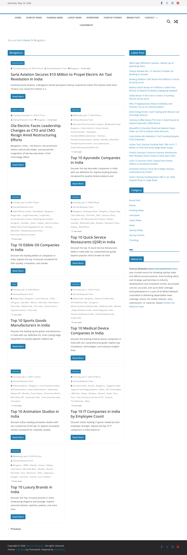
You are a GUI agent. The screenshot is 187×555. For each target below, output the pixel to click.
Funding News (55, 17)
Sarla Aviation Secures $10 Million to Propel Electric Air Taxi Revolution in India (61, 76)
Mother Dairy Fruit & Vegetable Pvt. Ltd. (27, 227)
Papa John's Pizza (112, 223)
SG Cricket (38, 306)
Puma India (15, 306)
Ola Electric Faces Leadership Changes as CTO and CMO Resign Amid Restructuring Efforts (36, 132)
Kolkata (96, 139)
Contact (150, 17)
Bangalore (77, 211)
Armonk (91, 385)
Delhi (98, 215)
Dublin (101, 389)
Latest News (75, 17)
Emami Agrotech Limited (21, 219)
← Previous (14, 529)
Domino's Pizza (108, 215)
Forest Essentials (78, 132)
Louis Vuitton (16, 469)
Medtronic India (106, 306)
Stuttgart (14, 477)
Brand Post (133, 17)
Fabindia (33, 465)
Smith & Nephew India (104, 314)
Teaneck (108, 397)
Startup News (34, 17)
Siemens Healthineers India (82, 314)
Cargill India (44, 215)
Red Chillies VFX (17, 397)
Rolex (40, 473)
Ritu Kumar (31, 473)
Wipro (87, 401)
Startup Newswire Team (57, 68)
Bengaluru (75, 68)
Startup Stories (113, 17)
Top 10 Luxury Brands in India (31, 489)
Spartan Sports (50, 306)
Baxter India (78, 298)
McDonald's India (87, 223)
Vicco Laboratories (101, 143)
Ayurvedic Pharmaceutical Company (88, 124)
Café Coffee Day (77, 215)
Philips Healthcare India (81, 310)
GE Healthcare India (79, 302)
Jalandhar (25, 302)
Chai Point (90, 215)
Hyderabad (52, 389)
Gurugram (15, 223)
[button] (156, 18)
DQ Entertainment (18, 389)
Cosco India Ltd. (42, 298)
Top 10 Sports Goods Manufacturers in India (30, 323)
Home (18, 17)
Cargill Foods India (30, 215)
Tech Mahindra (77, 401)
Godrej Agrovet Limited (42, 219)
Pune (73, 397)
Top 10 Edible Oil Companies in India (35, 247)
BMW (26, 465)
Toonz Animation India (50, 397)
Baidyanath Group (112, 124)
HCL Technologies (113, 389)
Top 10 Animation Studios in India (35, 414)
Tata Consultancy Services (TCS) (90, 397)
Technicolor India (32, 397)
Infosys (84, 393)
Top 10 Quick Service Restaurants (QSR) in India (93, 239)
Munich (50, 469)
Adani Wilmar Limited (22, 211)
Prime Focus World (52, 393)
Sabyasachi (48, 473)
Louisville (74, 223)
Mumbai (104, 139)
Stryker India (76, 318)
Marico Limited (52, 223)
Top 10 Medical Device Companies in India (90, 330)
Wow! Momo (84, 227)
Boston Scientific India (104, 298)
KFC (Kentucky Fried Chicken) (93, 219)
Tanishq (33, 477)
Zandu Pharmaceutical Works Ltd (84, 147)
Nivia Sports (54, 302)
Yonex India (32, 310)
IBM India (76, 393)
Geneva (41, 465)
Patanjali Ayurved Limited (81, 143)
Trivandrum (15, 401)
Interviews (92, 17)
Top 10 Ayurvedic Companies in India (95, 160)
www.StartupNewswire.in (162, 268)
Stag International (18, 310)
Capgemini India (113, 385)
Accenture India (79, 385)
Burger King (115, 211)
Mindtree (92, 393)
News (14, 284)
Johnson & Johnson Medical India (84, 306)
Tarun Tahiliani (44, 477)
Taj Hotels (24, 477)
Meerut (34, 302)
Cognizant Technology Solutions (84, 389)
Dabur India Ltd (87, 128)
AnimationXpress (20, 385)
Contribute (86, 25)
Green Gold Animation (37, 389)
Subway (74, 227)
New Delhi (114, 139)
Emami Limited (102, 128)
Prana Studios (36, 393)
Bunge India (16, 215)
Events (132, 205)
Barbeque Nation (90, 211)
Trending (76, 110)
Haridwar (101, 136)
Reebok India (27, 306)
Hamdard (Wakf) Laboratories (83, 136)
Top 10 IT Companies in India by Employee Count (95, 414)
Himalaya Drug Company (81, 139)
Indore (33, 223)
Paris (115, 393)
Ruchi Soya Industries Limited (23, 234)
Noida (109, 393)
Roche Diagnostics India (103, 310)
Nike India (43, 302)
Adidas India (18, 298)
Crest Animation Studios (49, 385)
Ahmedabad (38, 211)
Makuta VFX (15, 393)
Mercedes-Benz (29, 469)
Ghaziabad (91, 132)
